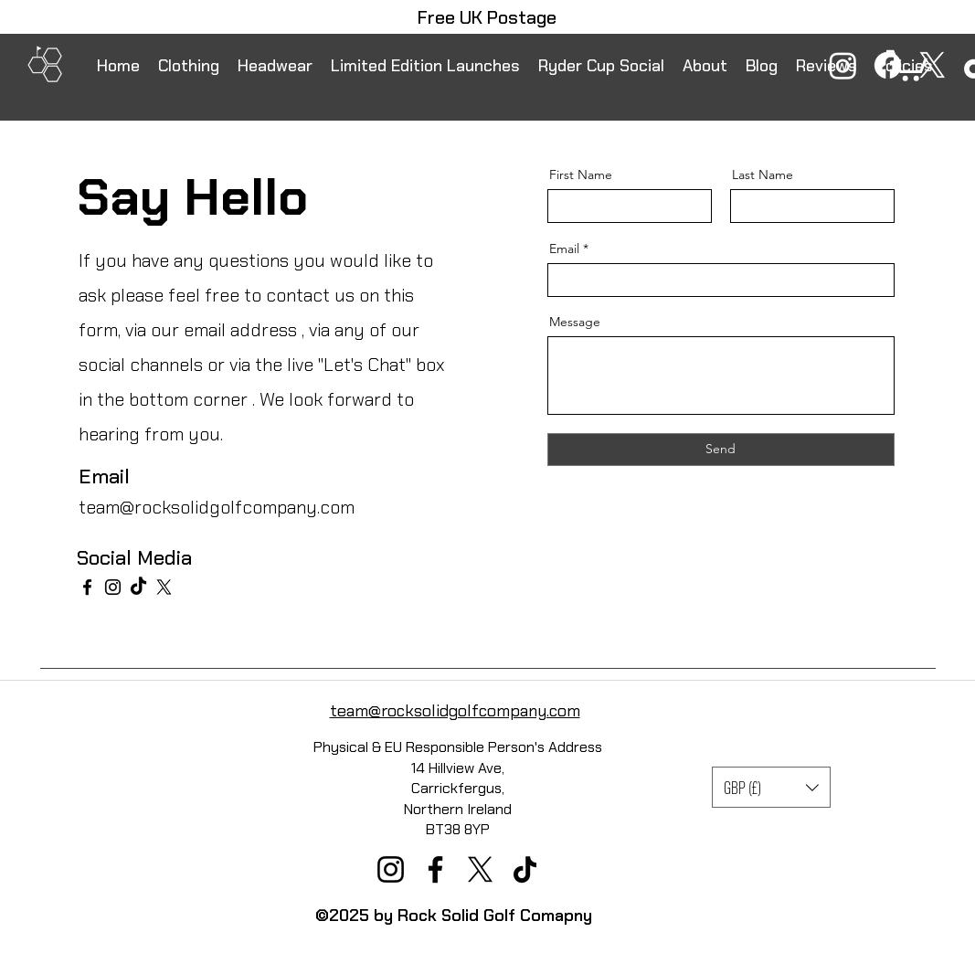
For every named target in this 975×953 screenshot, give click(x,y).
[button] (771, 787)
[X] (932, 65)
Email (564, 248)
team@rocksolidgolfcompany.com (217, 507)
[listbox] (771, 787)
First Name (580, 174)
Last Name (762, 174)
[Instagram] (843, 65)
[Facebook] (888, 65)
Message (574, 321)
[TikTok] (138, 587)
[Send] (721, 449)
